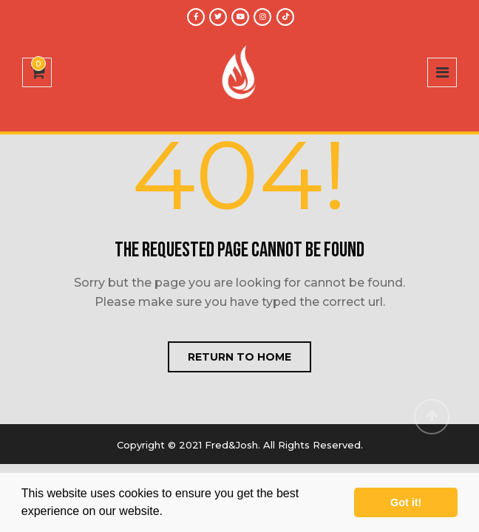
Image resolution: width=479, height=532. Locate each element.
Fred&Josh (231, 445)
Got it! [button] (405, 502)
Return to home (239, 357)
